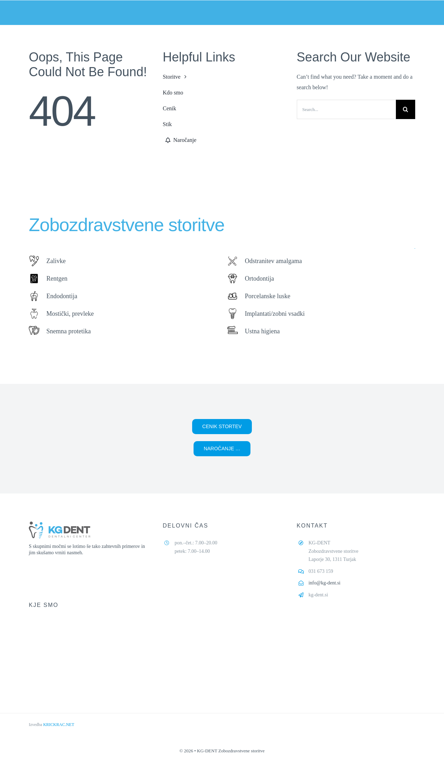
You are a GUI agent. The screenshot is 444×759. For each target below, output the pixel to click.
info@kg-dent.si (324, 582)
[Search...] (346, 109)
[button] (222, 426)
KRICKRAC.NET (58, 724)
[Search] (405, 109)
